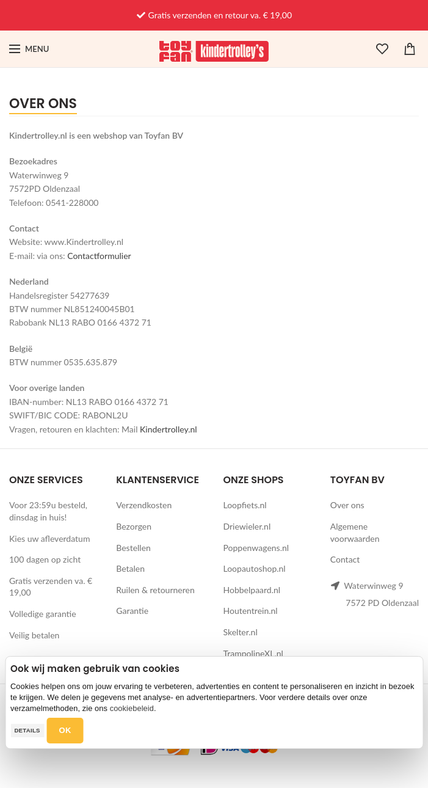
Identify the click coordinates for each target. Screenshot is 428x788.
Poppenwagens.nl (256, 547)
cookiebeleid (132, 708)
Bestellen (133, 547)
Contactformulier (99, 255)
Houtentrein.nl (250, 610)
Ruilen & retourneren (155, 590)
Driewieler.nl (247, 526)
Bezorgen (133, 526)
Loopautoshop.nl (254, 568)
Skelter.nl (240, 632)
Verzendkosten (144, 505)
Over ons (347, 505)
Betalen (130, 568)
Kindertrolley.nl (168, 429)
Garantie (132, 610)
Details (27, 730)
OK (65, 730)
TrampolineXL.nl (253, 653)
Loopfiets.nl (245, 505)
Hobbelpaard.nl (252, 590)
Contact (345, 559)
